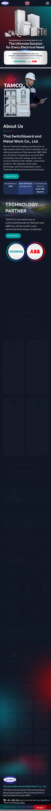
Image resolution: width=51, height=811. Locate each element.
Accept (40, 807)
